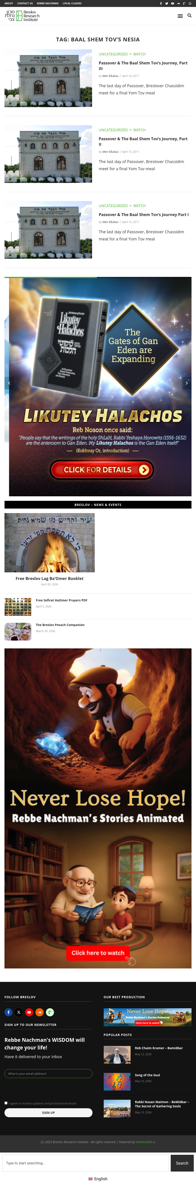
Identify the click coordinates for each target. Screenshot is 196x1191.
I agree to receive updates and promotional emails (42, 1104)
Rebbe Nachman (48, 3)
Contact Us (25, 3)
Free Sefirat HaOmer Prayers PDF (61, 601)
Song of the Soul (147, 1075)
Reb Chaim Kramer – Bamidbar (159, 1048)
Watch (139, 54)
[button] (9, 383)
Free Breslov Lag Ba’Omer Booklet (50, 579)
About (8, 3)
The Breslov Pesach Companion (60, 625)
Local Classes (73, 3)
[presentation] (38, 1089)
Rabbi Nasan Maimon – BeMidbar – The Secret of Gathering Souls (162, 1104)
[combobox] (85, 1163)
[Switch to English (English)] (98, 1179)
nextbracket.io (145, 1142)
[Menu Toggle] (180, 16)
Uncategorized (113, 54)
